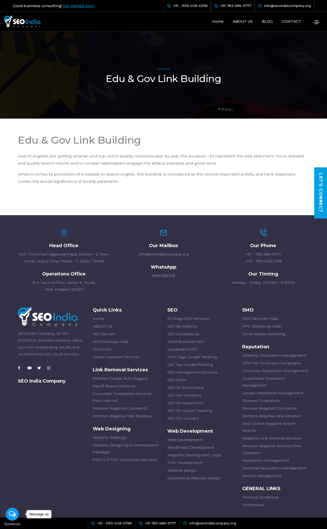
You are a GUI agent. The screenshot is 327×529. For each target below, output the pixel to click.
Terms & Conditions (260, 465)
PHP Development (185, 431)
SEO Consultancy (183, 302)
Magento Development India (194, 423)
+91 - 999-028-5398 (264, 229)
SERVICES (102, 317)
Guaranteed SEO (182, 317)
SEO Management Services (192, 340)
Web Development (185, 408)
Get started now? (79, 6)
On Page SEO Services (188, 287)
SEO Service (104, 302)
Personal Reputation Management (274, 436)
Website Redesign (110, 406)
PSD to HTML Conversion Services (125, 428)
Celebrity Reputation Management (274, 323)
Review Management (262, 444)
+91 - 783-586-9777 (263, 222)
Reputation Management (265, 429)
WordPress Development (191, 415)
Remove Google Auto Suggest (120, 346)
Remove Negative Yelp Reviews (122, 384)
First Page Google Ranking (192, 325)
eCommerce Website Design (194, 446)
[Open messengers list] (12, 514)
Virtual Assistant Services (116, 325)
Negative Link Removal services (271, 406)
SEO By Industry (182, 294)
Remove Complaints (261, 369)
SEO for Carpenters (185, 371)
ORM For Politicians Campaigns (271, 331)
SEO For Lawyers (183, 386)
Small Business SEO (185, 310)
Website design (181, 438)
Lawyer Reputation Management (272, 361)
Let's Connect (320, 193)
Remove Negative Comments (120, 376)
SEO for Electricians (185, 356)
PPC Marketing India (261, 294)
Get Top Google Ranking (190, 333)
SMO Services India (111, 310)
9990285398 (163, 244)
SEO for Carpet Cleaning (189, 379)
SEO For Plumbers (184, 363)
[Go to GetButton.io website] (12, 523)
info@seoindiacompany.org (163, 222)
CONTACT (291, 21)
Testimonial (253, 473)
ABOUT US (243, 21)
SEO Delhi (176, 348)
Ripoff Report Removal (114, 354)
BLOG (267, 21)
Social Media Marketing (263, 302)
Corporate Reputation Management (275, 339)
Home (218, 21)
